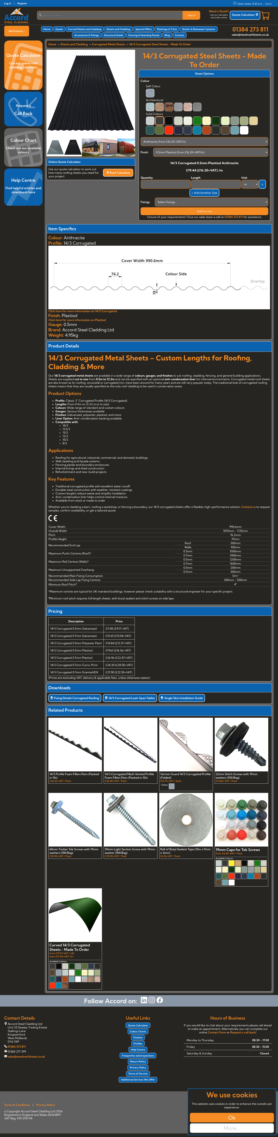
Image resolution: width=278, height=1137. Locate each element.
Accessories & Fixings (86, 35)
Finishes (138, 1037)
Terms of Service (138, 1073)
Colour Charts (138, 1031)
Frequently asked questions (138, 1055)
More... (232, 1128)
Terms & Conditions (17, 1105)
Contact (179, 35)
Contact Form (217, 1032)
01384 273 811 (250, 29)
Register (22, 3)
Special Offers (143, 29)
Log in (7, 3)
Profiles (138, 1043)
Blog (167, 35)
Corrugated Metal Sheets (108, 44)
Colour (145, 81)
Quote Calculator (245, 15)
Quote (59, 29)
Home (46, 29)
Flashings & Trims (167, 29)
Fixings (145, 202)
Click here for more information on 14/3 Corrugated (82, 311)
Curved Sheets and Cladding (84, 29)
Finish (144, 152)
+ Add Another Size (204, 193)
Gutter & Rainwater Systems (198, 29)
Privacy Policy (138, 1067)
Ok (232, 1117)
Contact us (248, 507)
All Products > (17, 31)
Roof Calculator (118, 172)
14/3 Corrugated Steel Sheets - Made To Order (160, 44)
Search (192, 15)
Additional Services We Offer (138, 1079)
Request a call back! (243, 1032)
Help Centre (138, 1049)
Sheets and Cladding (118, 29)
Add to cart (204, 211)
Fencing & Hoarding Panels (143, 35)
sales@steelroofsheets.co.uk (250, 34)
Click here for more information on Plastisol (77, 320)
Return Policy (138, 1061)
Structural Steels (113, 35)
